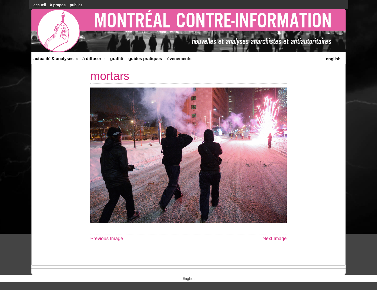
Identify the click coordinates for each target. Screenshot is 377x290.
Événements (179, 58)
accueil (40, 5)
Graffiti (116, 58)
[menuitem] (333, 58)
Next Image (275, 238)
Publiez (76, 5)
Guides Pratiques (145, 58)
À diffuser (94, 59)
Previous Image (106, 238)
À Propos (57, 5)
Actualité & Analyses (56, 59)
